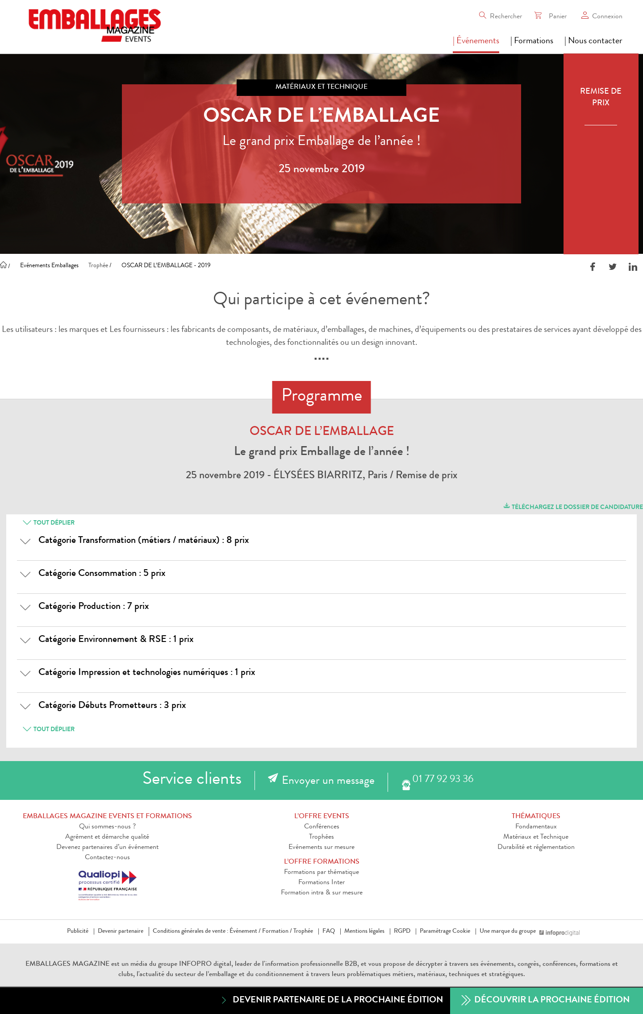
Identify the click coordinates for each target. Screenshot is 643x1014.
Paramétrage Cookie (445, 931)
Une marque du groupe (509, 931)
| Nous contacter (593, 41)
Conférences (321, 827)
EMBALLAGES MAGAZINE (67, 964)
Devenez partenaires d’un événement (107, 847)
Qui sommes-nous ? (107, 827)
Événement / (245, 931)
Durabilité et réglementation (536, 847)
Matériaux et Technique (535, 837)
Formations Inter (321, 882)
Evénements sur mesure (321, 847)
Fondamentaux (536, 827)
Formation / (277, 931)
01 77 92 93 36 (442, 780)
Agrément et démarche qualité (107, 837)
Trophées (321, 837)
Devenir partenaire (120, 931)
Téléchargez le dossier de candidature (572, 506)
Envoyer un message (328, 781)
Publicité (77, 931)
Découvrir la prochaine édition (545, 1000)
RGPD (402, 931)
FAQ (328, 931)
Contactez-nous (107, 857)
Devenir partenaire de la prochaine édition (331, 1000)
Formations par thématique (321, 872)
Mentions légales (364, 931)
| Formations (531, 41)
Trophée (303, 931)
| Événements (476, 41)
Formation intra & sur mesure (322, 893)
